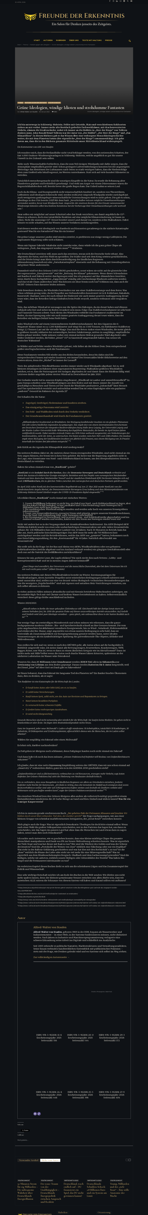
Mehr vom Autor (50, 1160)
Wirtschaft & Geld (71, 1180)
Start (37, 40)
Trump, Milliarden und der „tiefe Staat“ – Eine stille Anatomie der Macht (119, 1189)
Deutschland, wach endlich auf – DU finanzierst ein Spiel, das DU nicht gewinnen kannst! (74, 1189)
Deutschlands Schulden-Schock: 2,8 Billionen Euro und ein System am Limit (97, 1189)
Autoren (48, 40)
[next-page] (129, 1160)
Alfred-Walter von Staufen (29, 112)
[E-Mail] (35, 1113)
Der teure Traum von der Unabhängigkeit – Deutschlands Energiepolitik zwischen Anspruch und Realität (51, 1192)
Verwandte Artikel (28, 1160)
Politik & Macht (54, 103)
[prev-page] (127, 1160)
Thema (25, 45)
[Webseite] (39, 1113)
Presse (108, 40)
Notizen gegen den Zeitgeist (40, 45)
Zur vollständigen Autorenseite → (51, 957)
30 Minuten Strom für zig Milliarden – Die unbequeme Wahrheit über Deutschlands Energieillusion (27, 1191)
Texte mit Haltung (92, 40)
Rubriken (61, 40)
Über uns (74, 40)
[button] (129, 40)
